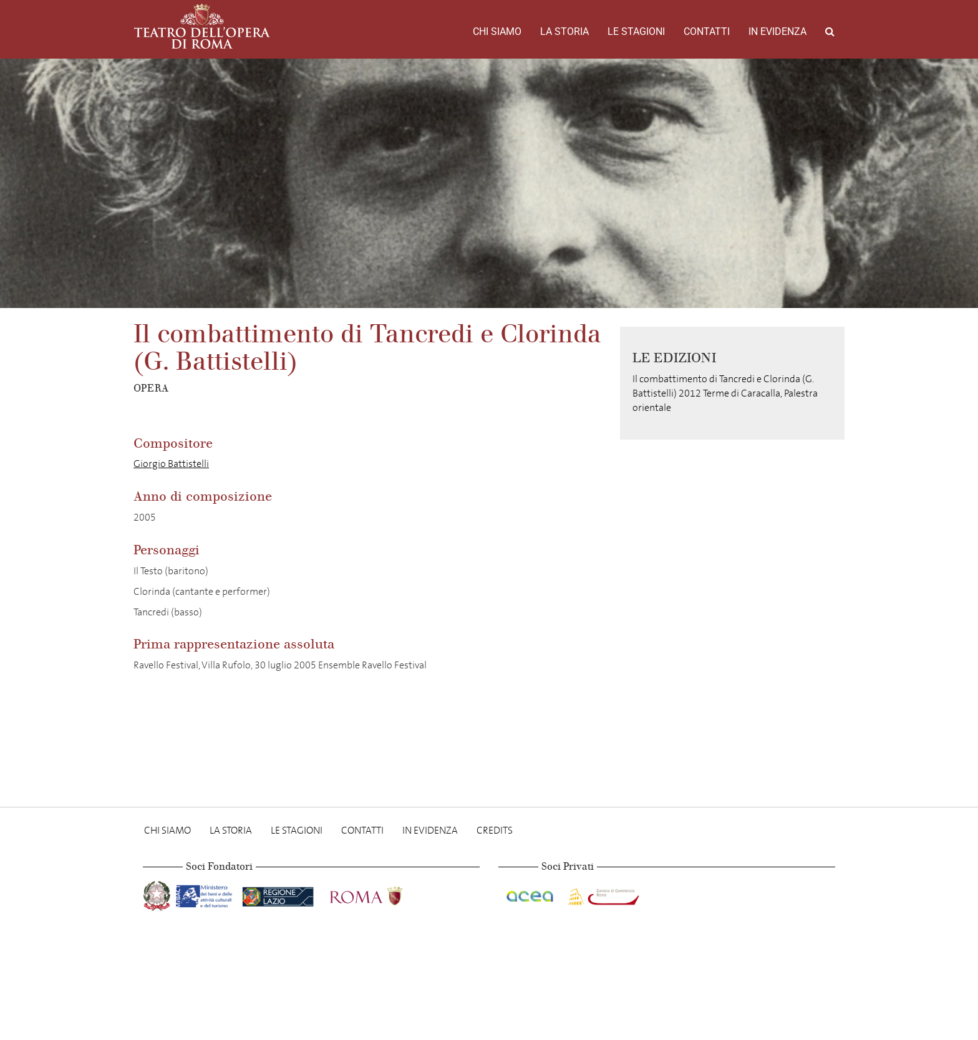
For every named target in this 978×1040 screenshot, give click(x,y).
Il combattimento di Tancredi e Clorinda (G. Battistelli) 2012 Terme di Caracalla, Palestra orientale (725, 393)
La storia (564, 31)
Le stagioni (636, 31)
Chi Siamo (497, 31)
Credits (495, 830)
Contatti (707, 31)
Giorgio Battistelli (171, 463)
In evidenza (777, 31)
